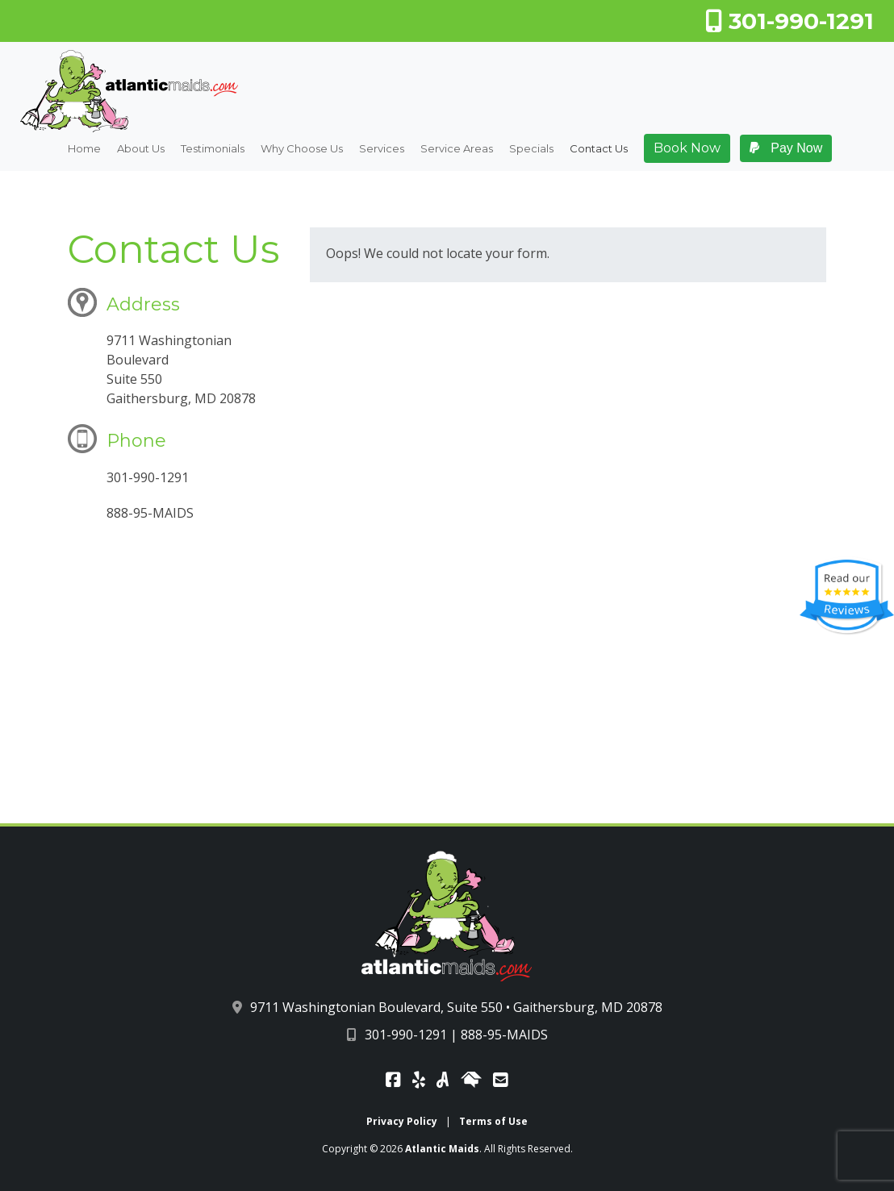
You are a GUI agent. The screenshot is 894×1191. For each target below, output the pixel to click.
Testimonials (212, 149)
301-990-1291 (789, 21)
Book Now (687, 148)
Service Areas (456, 149)
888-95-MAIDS (504, 1034)
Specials (531, 149)
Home (84, 149)
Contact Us (599, 149)
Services (381, 149)
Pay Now (786, 148)
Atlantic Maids (442, 1149)
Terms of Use (493, 1121)
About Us (141, 149)
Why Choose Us (302, 149)
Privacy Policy (401, 1121)
